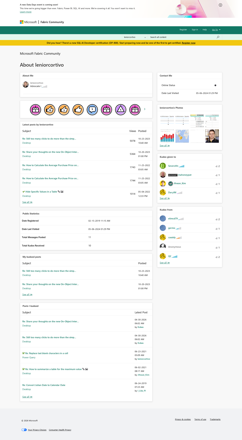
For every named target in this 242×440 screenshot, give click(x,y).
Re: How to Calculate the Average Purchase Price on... (50, 165)
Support (149, 22)
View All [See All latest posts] (27, 202)
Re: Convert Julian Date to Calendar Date (43, 385)
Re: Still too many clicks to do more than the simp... (49, 138)
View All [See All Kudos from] (165, 262)
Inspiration (84, 22)
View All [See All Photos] (165, 145)
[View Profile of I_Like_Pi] (142, 390)
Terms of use (200, 419)
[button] (167, 121)
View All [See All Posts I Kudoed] (27, 397)
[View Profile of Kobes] (141, 327)
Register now (188, 42)
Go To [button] (215, 29)
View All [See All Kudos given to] (165, 198)
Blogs (124, 22)
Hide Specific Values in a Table (41, 191)
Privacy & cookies (183, 419)
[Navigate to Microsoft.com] (28, 22)
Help (205, 29)
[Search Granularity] (135, 37)
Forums (71, 22)
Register (183, 29)
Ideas (97, 22)
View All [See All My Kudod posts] (27, 294)
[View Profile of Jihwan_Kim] (143, 374)
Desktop (26, 142)
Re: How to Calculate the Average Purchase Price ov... (50, 178)
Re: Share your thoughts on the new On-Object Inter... (50, 151)
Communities (111, 22)
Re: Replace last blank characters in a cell (46, 353)
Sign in (195, 29)
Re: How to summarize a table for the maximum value (53, 369)
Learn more (25, 11)
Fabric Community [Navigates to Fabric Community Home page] (52, 22)
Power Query (28, 357)
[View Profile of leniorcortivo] (144, 358)
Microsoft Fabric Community (40, 53)
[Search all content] (185, 37)
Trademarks (215, 419)
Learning (136, 22)
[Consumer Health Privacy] (60, 430)
